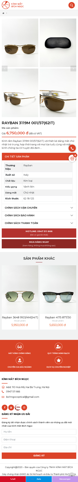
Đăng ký (39, 455)
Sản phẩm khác (39, 258)
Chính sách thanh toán (21, 223)
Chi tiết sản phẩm (17, 156)
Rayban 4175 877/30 (58, 317)
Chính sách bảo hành (20, 215)
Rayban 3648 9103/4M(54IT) (20, 317)
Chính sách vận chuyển (21, 207)
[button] (5, 68)
